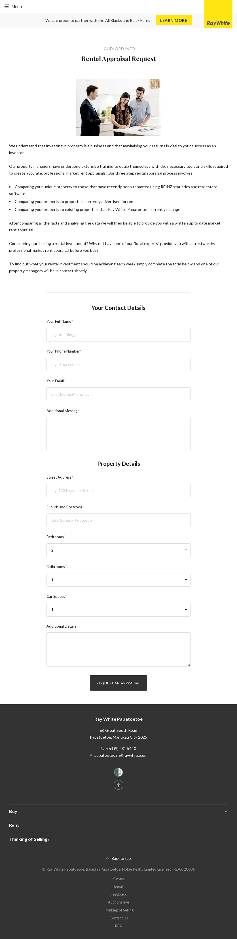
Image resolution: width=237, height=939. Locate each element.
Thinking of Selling (119, 910)
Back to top (121, 858)
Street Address (58, 477)
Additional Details (61, 626)
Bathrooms (55, 566)
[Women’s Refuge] (118, 773)
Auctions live (118, 902)
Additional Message (62, 410)
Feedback (119, 894)
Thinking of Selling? (29, 839)
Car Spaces (55, 596)
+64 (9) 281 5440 (121, 748)
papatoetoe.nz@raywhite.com (120, 755)
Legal (118, 886)
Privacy (119, 878)
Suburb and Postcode (64, 507)
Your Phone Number (63, 351)
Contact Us (118, 918)
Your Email (55, 381)
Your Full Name (58, 321)
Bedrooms (55, 537)
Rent (14, 825)
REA (118, 926)
